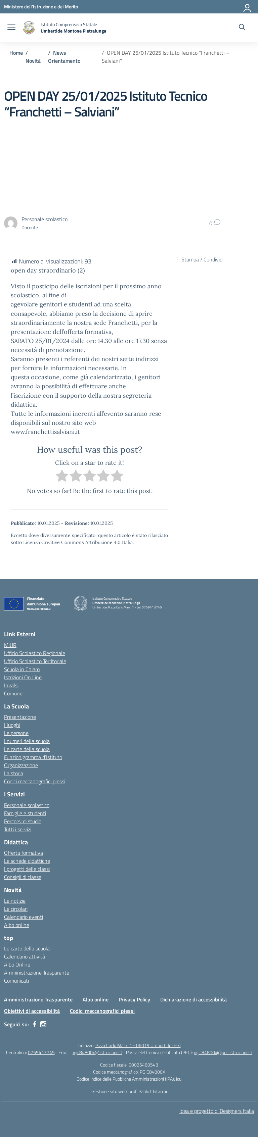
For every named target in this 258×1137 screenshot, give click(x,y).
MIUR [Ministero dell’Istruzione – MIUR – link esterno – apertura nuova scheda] (10, 645)
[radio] (62, 476)
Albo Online (17, 964)
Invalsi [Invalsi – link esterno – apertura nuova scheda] (11, 685)
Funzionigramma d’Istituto (33, 757)
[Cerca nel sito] (242, 27)
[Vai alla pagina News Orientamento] (64, 57)
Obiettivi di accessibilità (32, 1011)
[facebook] (35, 1024)
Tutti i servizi (17, 829)
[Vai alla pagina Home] (16, 53)
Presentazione (20, 717)
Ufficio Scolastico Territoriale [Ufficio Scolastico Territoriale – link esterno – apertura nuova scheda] (35, 661)
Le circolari (16, 909)
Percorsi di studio (22, 821)
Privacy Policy (134, 999)
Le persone (16, 733)
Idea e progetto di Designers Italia (216, 1111)
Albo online (16, 925)
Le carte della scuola (27, 749)
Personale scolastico (26, 805)
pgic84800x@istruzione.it (97, 1052)
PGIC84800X (152, 1071)
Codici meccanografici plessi (34, 781)
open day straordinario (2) (48, 270)
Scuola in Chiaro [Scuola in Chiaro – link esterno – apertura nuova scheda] (22, 669)
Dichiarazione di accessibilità (193, 999)
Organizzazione (21, 765)
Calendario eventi (23, 917)
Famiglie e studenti (25, 813)
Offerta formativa (23, 853)
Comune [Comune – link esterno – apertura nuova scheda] (13, 693)
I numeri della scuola (27, 741)
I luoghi (12, 725)
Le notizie (15, 901)
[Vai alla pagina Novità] (33, 61)
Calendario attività (24, 956)
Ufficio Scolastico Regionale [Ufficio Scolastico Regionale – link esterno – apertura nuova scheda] (34, 653)
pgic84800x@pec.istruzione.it (223, 1052)
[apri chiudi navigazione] (11, 28)
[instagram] (43, 1024)
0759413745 (41, 1052)
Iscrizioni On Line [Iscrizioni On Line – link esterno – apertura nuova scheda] (23, 677)
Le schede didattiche (27, 861)
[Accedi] (247, 6)
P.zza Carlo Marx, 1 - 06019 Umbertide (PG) (138, 1045)
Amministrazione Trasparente (36, 973)
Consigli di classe (22, 877)
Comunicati (16, 981)
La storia (13, 773)
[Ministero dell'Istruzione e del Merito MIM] (41, 6)
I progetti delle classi (27, 869)
